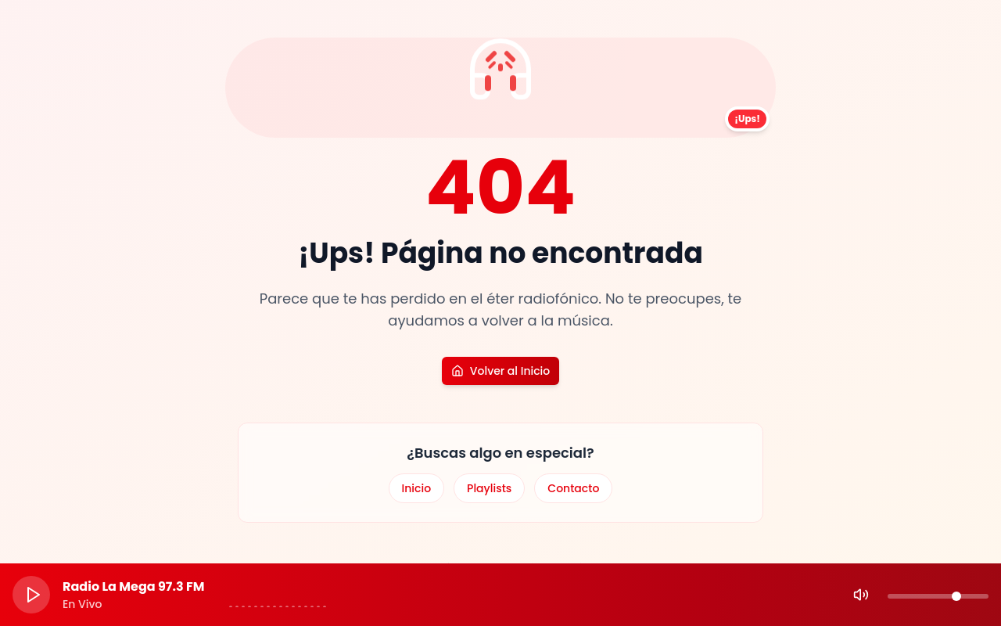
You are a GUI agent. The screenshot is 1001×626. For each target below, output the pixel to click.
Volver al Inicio (500, 371)
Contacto (573, 488)
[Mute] (861, 595)
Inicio (417, 488)
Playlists (489, 488)
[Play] (31, 594)
